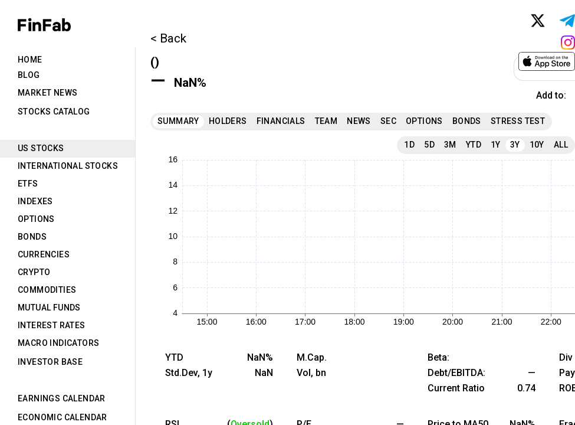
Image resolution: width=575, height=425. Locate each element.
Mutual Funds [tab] (49, 307)
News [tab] (359, 121)
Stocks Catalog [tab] (54, 111)
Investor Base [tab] (50, 362)
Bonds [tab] (32, 236)
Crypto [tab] (34, 272)
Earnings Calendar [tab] (62, 398)
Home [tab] (30, 59)
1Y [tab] (496, 144)
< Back (168, 38)
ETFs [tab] (28, 183)
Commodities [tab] (47, 290)
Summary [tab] (178, 121)
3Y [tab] (515, 144)
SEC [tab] (388, 121)
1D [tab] (409, 144)
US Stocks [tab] (41, 148)
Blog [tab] (29, 75)
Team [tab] (326, 121)
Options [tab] (36, 219)
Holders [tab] (228, 121)
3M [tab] (450, 144)
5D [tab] (429, 144)
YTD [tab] (473, 144)
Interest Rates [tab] (52, 325)
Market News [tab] (47, 92)
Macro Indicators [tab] (58, 343)
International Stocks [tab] (68, 166)
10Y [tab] (537, 144)
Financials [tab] (281, 121)
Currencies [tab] (44, 254)
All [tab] (561, 144)
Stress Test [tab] (518, 121)
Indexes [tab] (35, 201)
